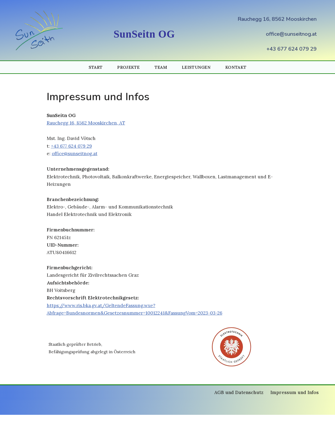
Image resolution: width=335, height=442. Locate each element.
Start (92, 68)
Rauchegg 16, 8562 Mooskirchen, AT (90, 125)
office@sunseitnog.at (291, 34)
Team (160, 68)
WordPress (85, 434)
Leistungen (197, 68)
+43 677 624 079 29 (291, 49)
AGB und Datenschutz (233, 420)
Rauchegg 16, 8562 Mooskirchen (277, 19)
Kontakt (238, 68)
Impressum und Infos (293, 420)
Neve (21, 434)
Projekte (126, 68)
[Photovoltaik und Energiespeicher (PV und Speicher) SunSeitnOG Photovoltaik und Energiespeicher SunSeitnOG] (40, 30)
